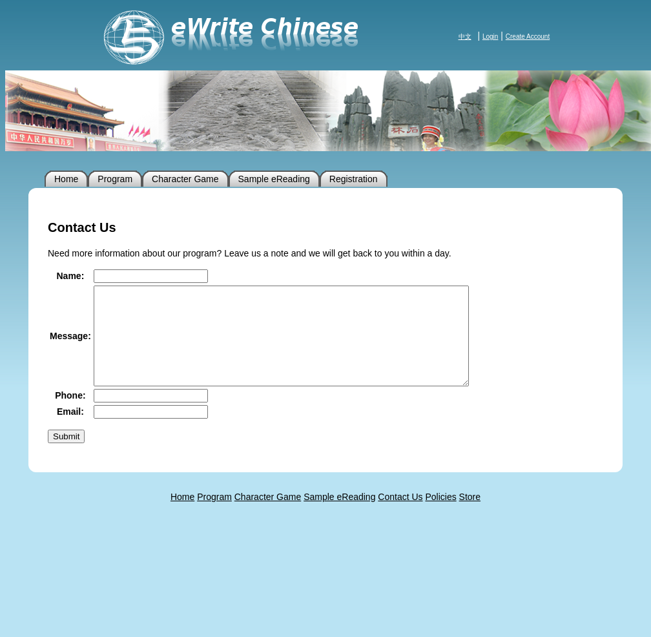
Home (66, 179)
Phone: (70, 415)
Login (490, 36)
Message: (70, 345)
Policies (440, 516)
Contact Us (400, 516)
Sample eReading (274, 179)
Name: (71, 276)
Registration (353, 179)
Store (469, 516)
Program (115, 179)
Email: (70, 431)
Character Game (185, 179)
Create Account (528, 36)
